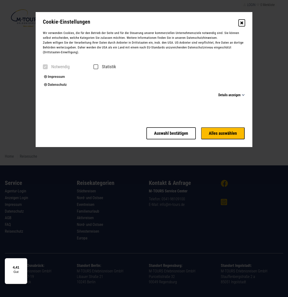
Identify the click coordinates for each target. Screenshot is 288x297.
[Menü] (24, 261)
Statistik (104, 66)
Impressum (54, 77)
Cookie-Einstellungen (66, 22)
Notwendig (56, 66)
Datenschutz (55, 85)
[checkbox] (45, 66)
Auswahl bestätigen (170, 132)
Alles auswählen (223, 132)
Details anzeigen (229, 95)
